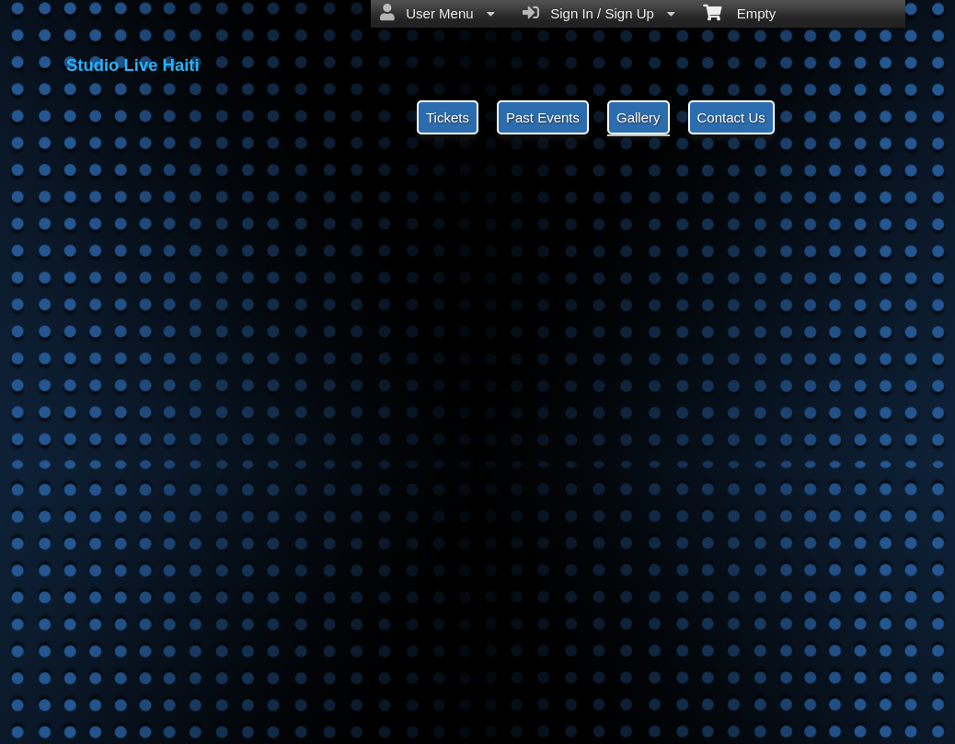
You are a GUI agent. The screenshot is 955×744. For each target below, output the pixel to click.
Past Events (543, 117)
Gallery (638, 117)
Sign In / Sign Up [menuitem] (599, 13)
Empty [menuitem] (739, 12)
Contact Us (731, 117)
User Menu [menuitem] (437, 13)
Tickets (447, 117)
